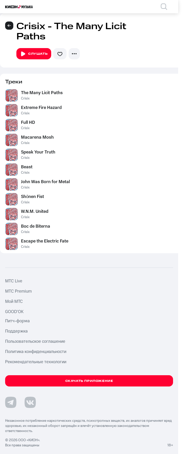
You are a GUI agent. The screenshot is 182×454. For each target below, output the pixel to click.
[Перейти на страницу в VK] (30, 402)
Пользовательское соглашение (35, 341)
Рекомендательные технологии (35, 362)
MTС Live (13, 281)
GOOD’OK (14, 312)
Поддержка (16, 331)
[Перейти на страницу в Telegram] (10, 402)
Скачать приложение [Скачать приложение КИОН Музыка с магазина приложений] (89, 381)
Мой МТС (14, 301)
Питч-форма (17, 321)
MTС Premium (18, 291)
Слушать (34, 54)
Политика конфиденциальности (35, 352)
